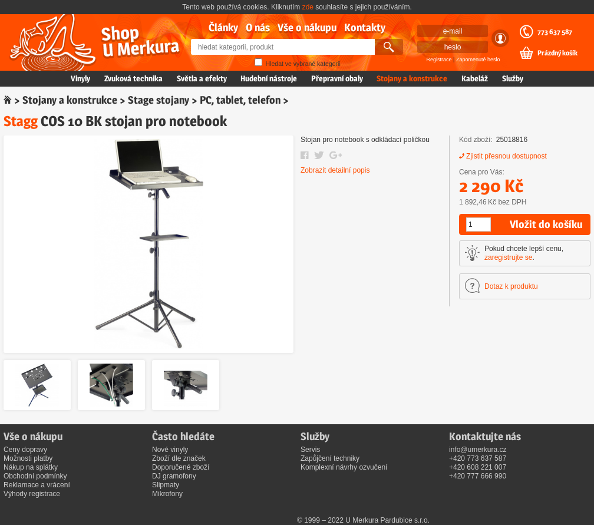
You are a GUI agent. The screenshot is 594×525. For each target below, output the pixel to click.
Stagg (21, 121)
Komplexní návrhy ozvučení (344, 467)
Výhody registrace (32, 494)
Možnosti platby (28, 458)
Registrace (439, 59)
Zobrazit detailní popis (335, 170)
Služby (512, 78)
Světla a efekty (202, 78)
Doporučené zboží (180, 467)
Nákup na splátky (31, 467)
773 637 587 (554, 31)
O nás (258, 27)
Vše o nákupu (307, 27)
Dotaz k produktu (511, 286)
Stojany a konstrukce (412, 78)
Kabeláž (474, 78)
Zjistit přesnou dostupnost (506, 156)
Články (223, 27)
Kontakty (364, 27)
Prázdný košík (557, 53)
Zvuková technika (133, 78)
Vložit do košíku (546, 224)
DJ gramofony (174, 476)
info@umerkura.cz (478, 449)
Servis (310, 449)
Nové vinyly (170, 449)
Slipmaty (165, 485)
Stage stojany (158, 100)
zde (308, 7)
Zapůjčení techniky (330, 458)
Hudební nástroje (268, 78)
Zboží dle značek (179, 458)
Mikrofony (167, 494)
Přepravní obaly (337, 78)
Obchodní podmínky (35, 476)
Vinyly (80, 78)
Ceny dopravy (25, 449)
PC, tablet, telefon (240, 100)
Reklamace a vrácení (37, 485)
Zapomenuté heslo (478, 59)
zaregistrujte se (508, 257)
